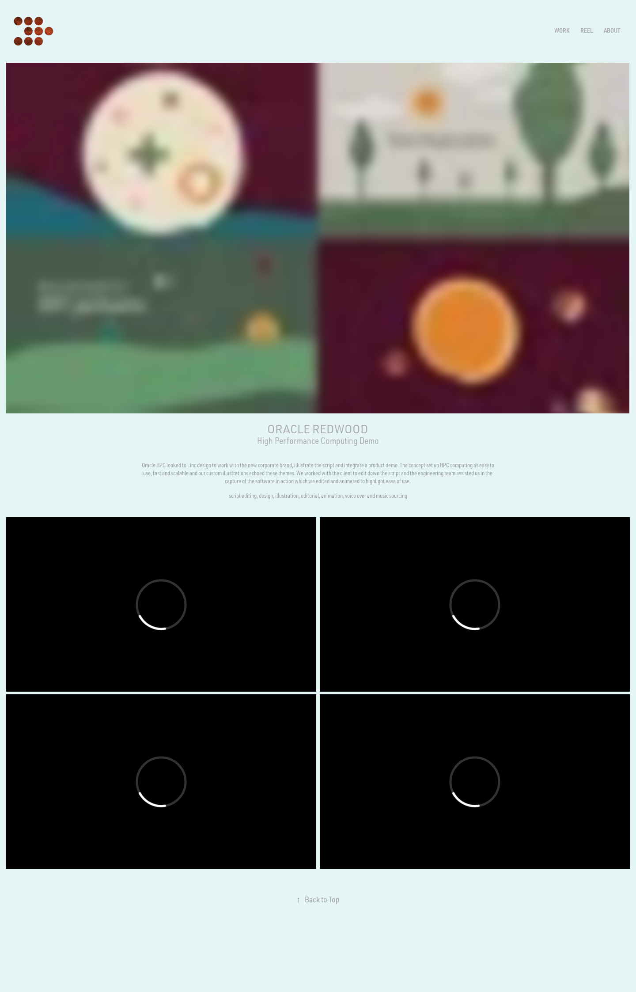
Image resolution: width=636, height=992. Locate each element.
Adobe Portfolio (331, 961)
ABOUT (612, 30)
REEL (586, 30)
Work (561, 30)
